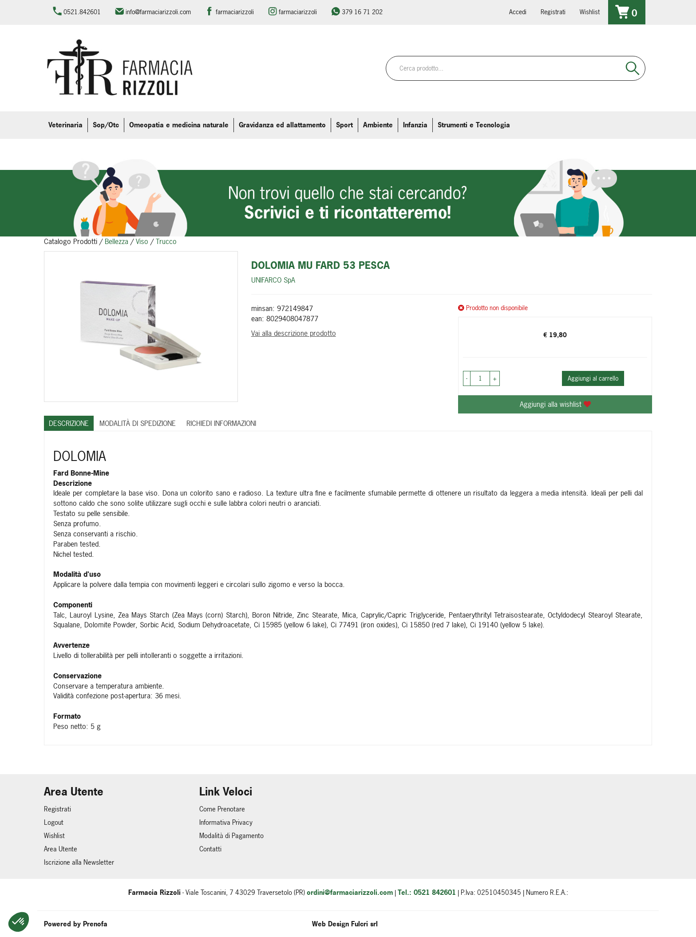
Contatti (210, 849)
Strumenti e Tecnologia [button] (474, 125)
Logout (53, 822)
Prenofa (95, 924)
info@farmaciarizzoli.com (158, 12)
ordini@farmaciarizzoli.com (350, 892)
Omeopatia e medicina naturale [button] (179, 125)
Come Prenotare (222, 809)
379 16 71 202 (362, 12)
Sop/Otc (106, 125)
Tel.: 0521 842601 (427, 892)
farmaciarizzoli (235, 12)
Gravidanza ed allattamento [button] (282, 125)
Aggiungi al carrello (593, 378)
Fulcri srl (364, 924)
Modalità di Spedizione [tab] (137, 423)
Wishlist (590, 12)
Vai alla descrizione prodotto (293, 333)
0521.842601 (82, 12)
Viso (142, 241)
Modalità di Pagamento (231, 835)
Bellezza (116, 241)
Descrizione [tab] (69, 423)
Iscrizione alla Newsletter (79, 862)
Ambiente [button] (378, 125)
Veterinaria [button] (65, 125)
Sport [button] (344, 125)
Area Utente (60, 849)
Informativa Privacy (226, 822)
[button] (18, 922)
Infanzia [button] (415, 125)
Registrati (553, 12)
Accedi (517, 12)
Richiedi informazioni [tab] (221, 423)
